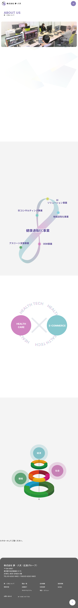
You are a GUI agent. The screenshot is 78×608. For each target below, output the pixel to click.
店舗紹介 (24, 587)
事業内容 (6, 587)
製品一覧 (24, 584)
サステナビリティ (27, 591)
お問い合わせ (8, 596)
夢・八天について (9, 584)
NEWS (60, 587)
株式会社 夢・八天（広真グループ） (21, 565)
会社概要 (42, 584)
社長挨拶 (42, 587)
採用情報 (60, 584)
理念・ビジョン (44, 591)
